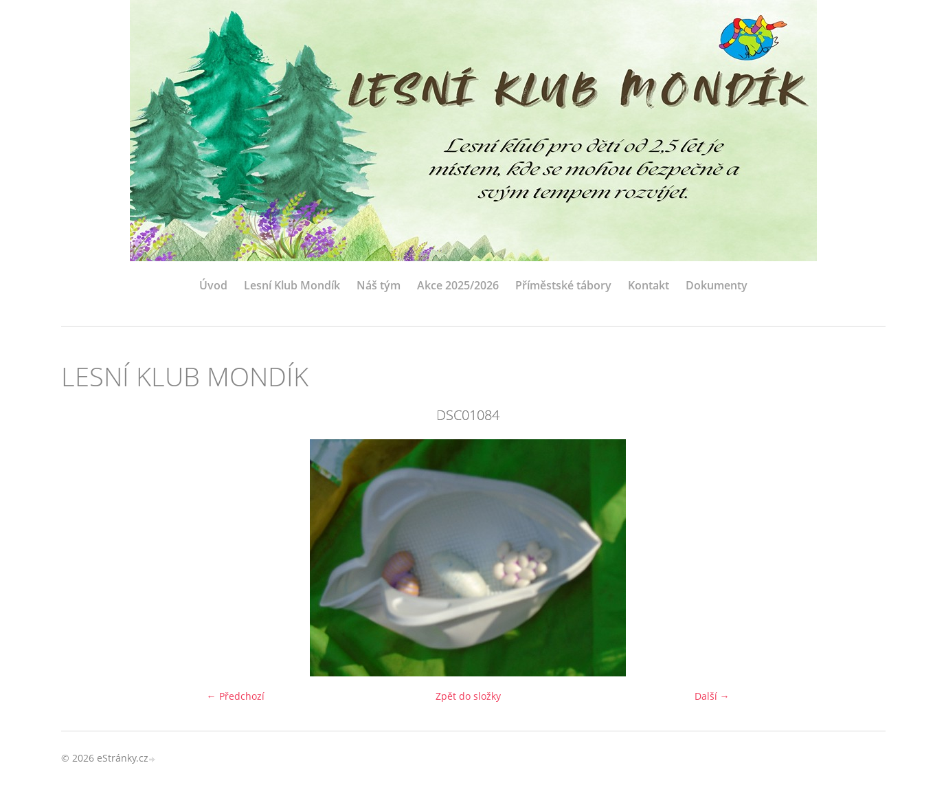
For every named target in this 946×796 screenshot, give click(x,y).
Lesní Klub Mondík (292, 285)
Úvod (213, 285)
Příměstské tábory (563, 285)
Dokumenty (716, 285)
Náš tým (379, 285)
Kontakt (648, 285)
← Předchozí (235, 696)
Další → (712, 696)
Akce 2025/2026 (458, 285)
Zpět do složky (468, 696)
